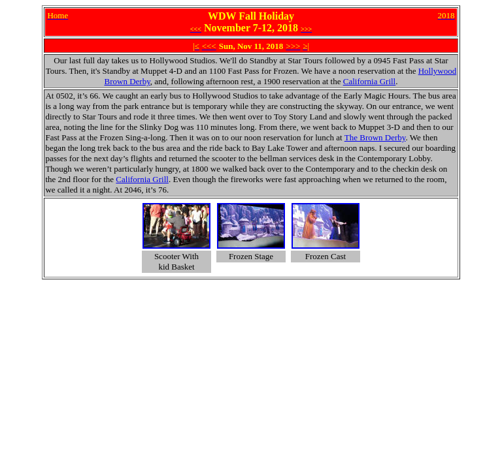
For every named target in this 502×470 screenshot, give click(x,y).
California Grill (369, 81)
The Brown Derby (375, 137)
